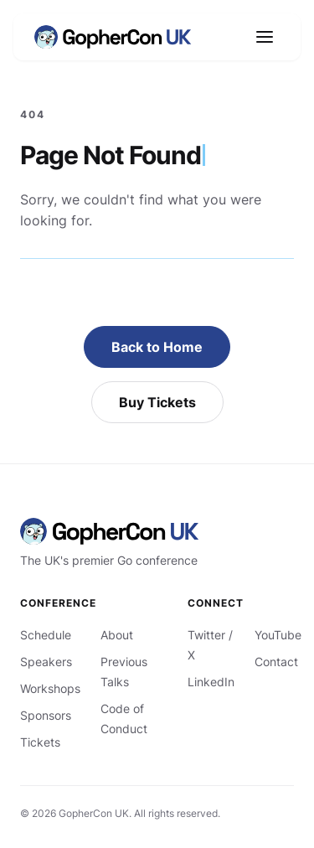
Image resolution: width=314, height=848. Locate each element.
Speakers (46, 661)
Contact (276, 661)
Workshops (50, 688)
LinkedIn (211, 682)
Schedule (45, 635)
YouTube (278, 635)
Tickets (40, 742)
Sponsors (45, 715)
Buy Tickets (157, 402)
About (116, 635)
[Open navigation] (265, 36)
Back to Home (157, 347)
